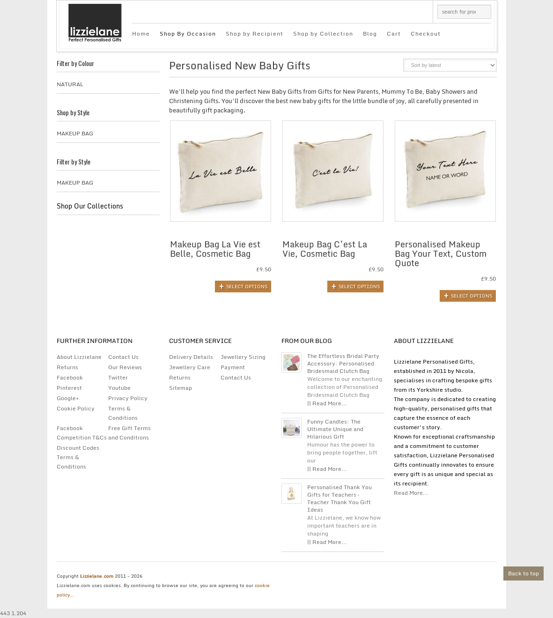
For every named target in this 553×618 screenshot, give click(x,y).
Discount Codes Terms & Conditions (78, 457)
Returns (67, 367)
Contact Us (123, 356)
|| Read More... (327, 403)
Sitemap (180, 387)
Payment (233, 367)
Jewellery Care (189, 367)
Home (141, 33)
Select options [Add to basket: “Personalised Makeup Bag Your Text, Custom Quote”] (471, 295)
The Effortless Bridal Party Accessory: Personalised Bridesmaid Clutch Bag (343, 363)
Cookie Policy (76, 408)
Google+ (68, 398)
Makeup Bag (75, 133)
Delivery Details (191, 356)
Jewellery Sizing (243, 356)
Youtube (119, 387)
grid (373, 68)
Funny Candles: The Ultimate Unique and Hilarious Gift (335, 429)
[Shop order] (450, 65)
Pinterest (69, 387)
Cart (394, 33)
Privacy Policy (127, 398)
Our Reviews (125, 367)
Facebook (70, 377)
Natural (70, 84)
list (389, 68)
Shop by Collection (323, 33)
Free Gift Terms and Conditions (129, 433)
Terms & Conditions (123, 413)
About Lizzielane (79, 356)
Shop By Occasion (188, 33)
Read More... (411, 492)
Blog (370, 33)
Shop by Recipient (254, 33)
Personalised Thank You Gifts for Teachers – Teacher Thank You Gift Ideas (339, 499)
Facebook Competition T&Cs (82, 433)
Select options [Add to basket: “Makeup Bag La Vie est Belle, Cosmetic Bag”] (246, 286)
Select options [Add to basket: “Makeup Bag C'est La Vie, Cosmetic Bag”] (359, 286)
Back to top (523, 573)
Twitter (118, 377)
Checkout (426, 33)
